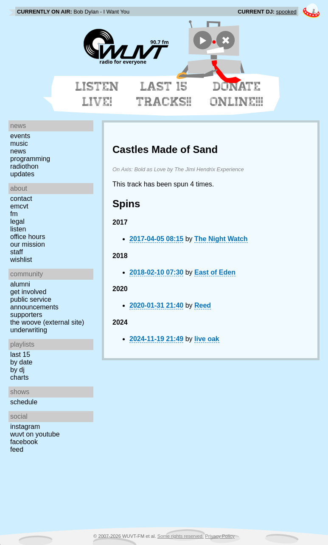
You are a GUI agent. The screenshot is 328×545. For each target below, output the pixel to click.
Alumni (20, 284)
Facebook (24, 441)
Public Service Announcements (34, 303)
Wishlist (21, 259)
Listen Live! (97, 94)
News (18, 151)
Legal (17, 221)
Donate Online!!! (237, 94)
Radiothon (24, 166)
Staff (16, 252)
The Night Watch (221, 238)
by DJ (17, 369)
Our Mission (27, 244)
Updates (22, 174)
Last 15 (20, 354)
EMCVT (19, 206)
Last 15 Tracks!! (164, 94)
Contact (21, 198)
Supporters (26, 314)
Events (20, 135)
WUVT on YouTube (35, 434)
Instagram (25, 426)
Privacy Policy (220, 536)
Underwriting (28, 330)
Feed (16, 449)
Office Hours (27, 236)
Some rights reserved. (180, 536)
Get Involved (28, 291)
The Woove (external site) (47, 322)
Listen (18, 229)
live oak (206, 338)
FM (14, 213)
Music (19, 143)
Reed (202, 305)
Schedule (23, 402)
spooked (286, 11)
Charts (19, 377)
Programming (30, 158)
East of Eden (214, 272)
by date (21, 362)
